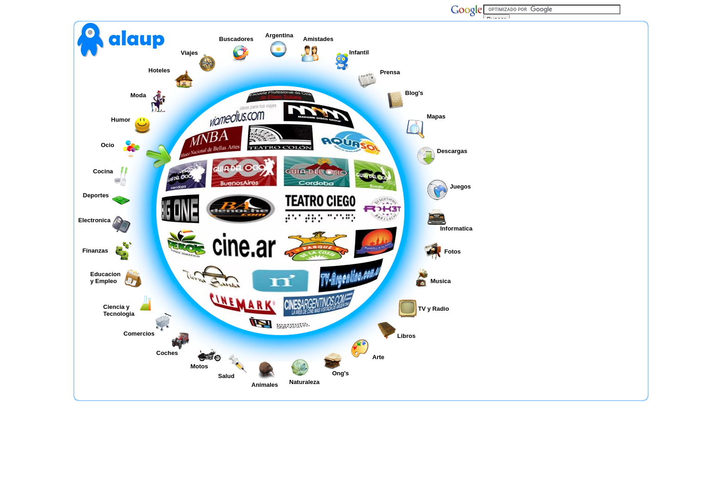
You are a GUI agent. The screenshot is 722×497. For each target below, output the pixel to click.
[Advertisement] (565, 135)
